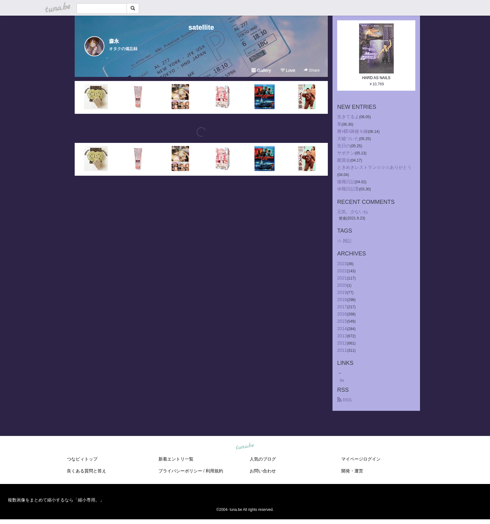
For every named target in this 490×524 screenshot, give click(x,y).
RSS (344, 399)
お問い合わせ (263, 470)
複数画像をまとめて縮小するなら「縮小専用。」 (56, 499)
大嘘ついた (348, 138)
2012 (342, 342)
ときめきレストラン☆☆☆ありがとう (374, 167)
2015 (342, 321)
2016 (342, 313)
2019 (342, 292)
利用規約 (214, 470)
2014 (342, 328)
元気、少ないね (352, 211)
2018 (342, 299)
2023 (342, 263)
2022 (342, 270)
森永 (114, 41)
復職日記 (346, 181)
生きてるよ (348, 116)
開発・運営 (352, 470)
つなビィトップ (82, 458)
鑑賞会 (343, 160)
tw (342, 380)
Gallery (261, 70)
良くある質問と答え (86, 470)
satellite (201, 27)
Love (287, 70)
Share (312, 70)
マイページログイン (361, 458)
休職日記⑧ (348, 188)
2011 (342, 350)
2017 (342, 306)
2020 (342, 285)
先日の (343, 145)
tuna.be (244, 446)
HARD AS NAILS (376, 78)
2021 (342, 277)
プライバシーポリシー (180, 470)
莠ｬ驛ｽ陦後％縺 (352, 131)
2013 (342, 335)
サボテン (346, 152)
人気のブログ (263, 458)
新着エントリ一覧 (175, 458)
